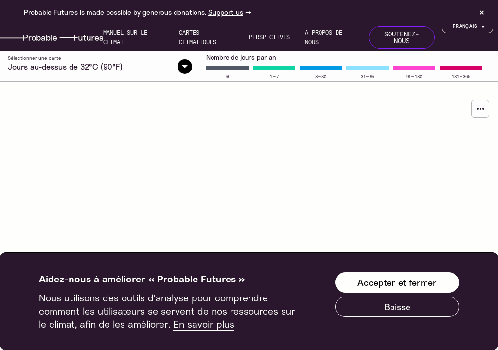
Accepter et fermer (397, 282)
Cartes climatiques (197, 37)
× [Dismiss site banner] (482, 12)
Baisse (397, 306)
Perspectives (269, 37)
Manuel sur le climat (125, 37)
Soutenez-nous (401, 37)
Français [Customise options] (470, 26)
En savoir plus (203, 324)
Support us (225, 12)
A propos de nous (323, 37)
